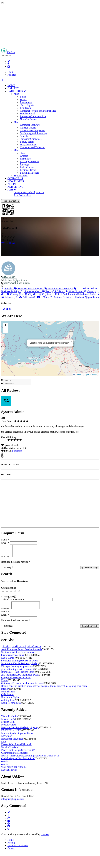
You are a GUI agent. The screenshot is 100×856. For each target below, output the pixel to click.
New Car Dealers (28, 119)
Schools (24, 136)
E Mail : (43, 297)
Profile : (7, 288)
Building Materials (29, 172)
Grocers (24, 155)
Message (6, 559)
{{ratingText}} (8, 599)
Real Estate (25, 108)
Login (10, 72)
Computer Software (30, 124)
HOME (11, 85)
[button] (71, 341)
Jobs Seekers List (22, 195)
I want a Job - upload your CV (29, 192)
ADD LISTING (15, 186)
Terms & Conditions (18, 849)
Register (12, 74)
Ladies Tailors (27, 167)
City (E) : (31, 294)
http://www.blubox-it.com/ (16, 283)
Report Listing (10, 456)
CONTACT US (15, 178)
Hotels (23, 99)
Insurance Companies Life (33, 116)
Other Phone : (74, 291)
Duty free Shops (28, 144)
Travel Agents (27, 105)
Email (5, 543)
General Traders (28, 127)
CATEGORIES (17, 91)
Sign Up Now (21, 175)
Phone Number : (31, 291)
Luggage (24, 164)
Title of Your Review (12, 602)
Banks (23, 96)
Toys (22, 153)
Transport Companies (31, 139)
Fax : (46, 291)
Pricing (11, 846)
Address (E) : (10, 297)
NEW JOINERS (16, 181)
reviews (17, 451)
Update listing (11, 453)
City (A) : (45, 294)
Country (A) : (15, 294)
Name (5, 539)
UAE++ (45, 838)
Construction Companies (32, 130)
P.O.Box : (58, 291)
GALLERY (13, 88)
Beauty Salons (27, 141)
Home (11, 843)
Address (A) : (28, 297)
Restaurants (26, 102)
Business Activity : (61, 297)
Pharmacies (26, 158)
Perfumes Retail (28, 170)
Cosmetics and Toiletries (32, 147)
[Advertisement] (50, 26)
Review (6, 612)
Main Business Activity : (58, 288)
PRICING (13, 184)
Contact (11, 852)
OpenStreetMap (91, 374)
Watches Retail (27, 113)
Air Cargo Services (29, 161)
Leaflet (77, 374)
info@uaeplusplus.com (12, 802)
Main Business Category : (29, 288)
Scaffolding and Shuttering (33, 133)
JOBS (12, 189)
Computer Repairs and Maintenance (38, 110)
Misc (16, 94)
